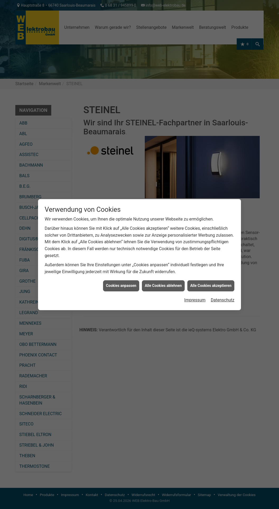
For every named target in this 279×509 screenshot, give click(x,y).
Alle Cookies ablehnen (163, 281)
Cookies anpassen (121, 281)
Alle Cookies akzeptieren (210, 281)
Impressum (195, 295)
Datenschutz (222, 295)
